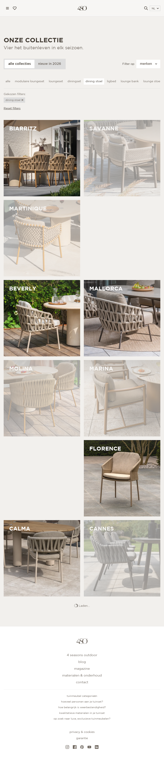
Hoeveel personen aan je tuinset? (82, 702)
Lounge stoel (152, 81)
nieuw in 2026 (49, 64)
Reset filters (12, 108)
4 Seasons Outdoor (82, 655)
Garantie (82, 738)
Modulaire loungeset (29, 81)
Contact (82, 682)
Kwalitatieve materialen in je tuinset (82, 713)
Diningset (74, 81)
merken (148, 64)
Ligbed (111, 81)
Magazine (82, 668)
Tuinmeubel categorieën (82, 696)
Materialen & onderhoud (82, 675)
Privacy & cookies (82, 732)
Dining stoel (93, 81)
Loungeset (56, 81)
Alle (8, 81)
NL (155, 9)
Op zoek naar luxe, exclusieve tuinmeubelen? (82, 719)
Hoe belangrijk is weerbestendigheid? (82, 707)
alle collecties (19, 64)
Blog (82, 662)
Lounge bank (130, 81)
